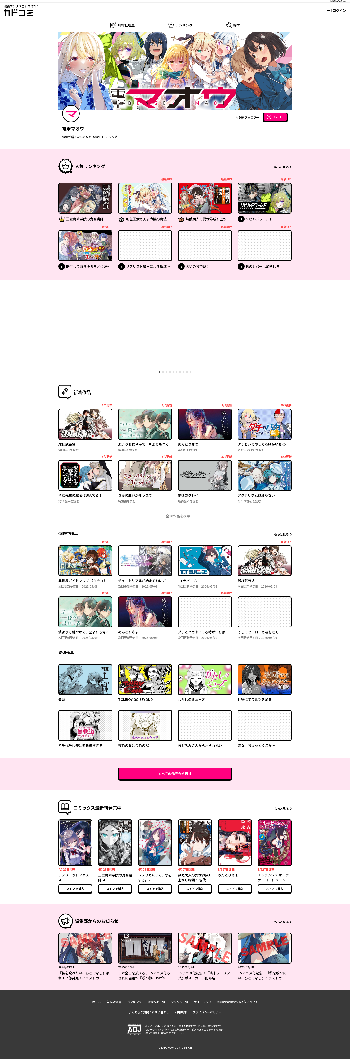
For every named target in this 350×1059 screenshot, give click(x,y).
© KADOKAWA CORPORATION (175, 1047)
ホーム (96, 1002)
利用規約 (181, 1012)
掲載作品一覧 (156, 1002)
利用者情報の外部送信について (237, 1002)
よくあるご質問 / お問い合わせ (149, 1012)
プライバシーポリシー (207, 1012)
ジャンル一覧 (179, 1002)
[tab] (159, 372)
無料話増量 (114, 1002)
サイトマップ (202, 1002)
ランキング (134, 1002)
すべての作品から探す (175, 773)
